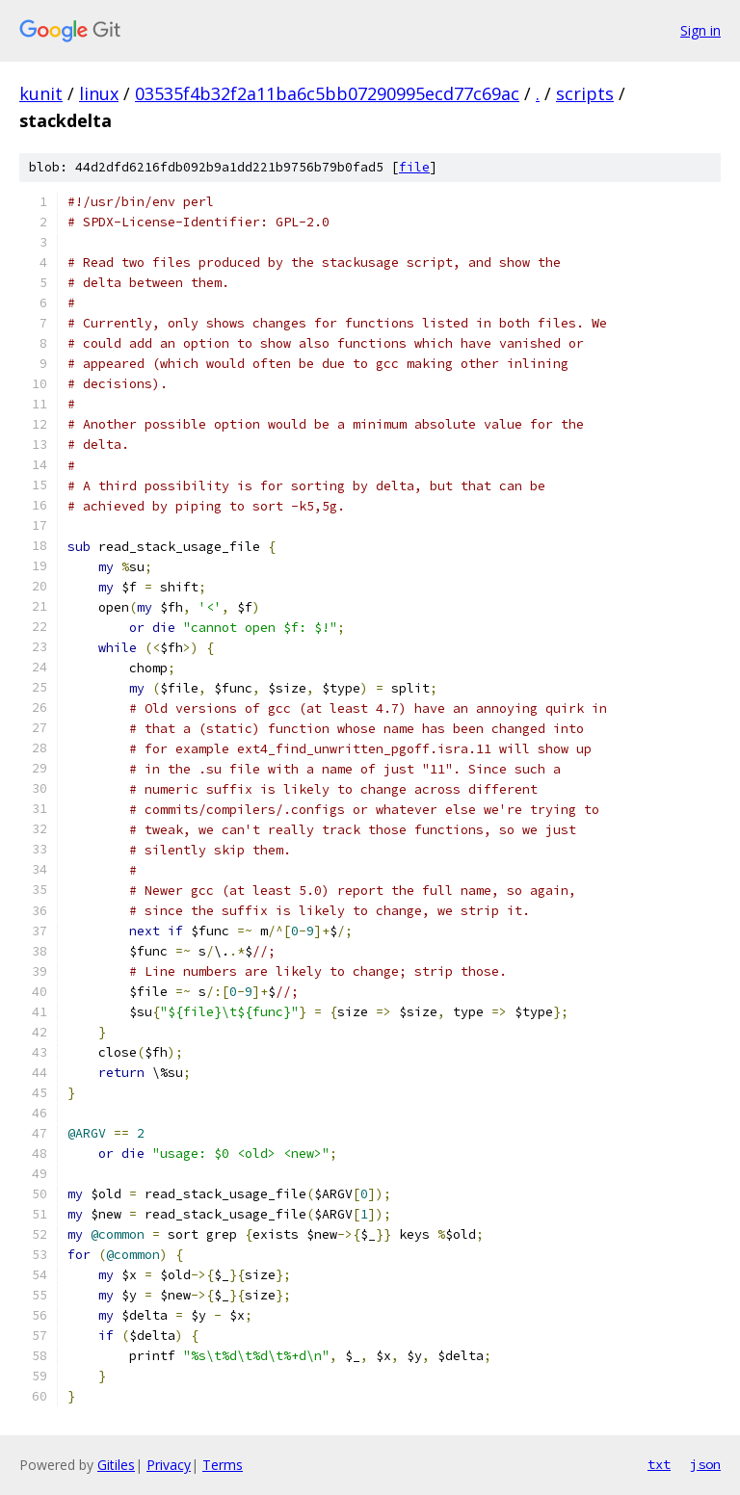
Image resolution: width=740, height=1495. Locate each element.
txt (659, 1464)
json (705, 1464)
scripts (585, 93)
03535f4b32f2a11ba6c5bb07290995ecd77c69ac (327, 93)
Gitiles (116, 1465)
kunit (41, 93)
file (414, 167)
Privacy (168, 1465)
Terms (222, 1465)
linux (99, 93)
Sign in (700, 30)
